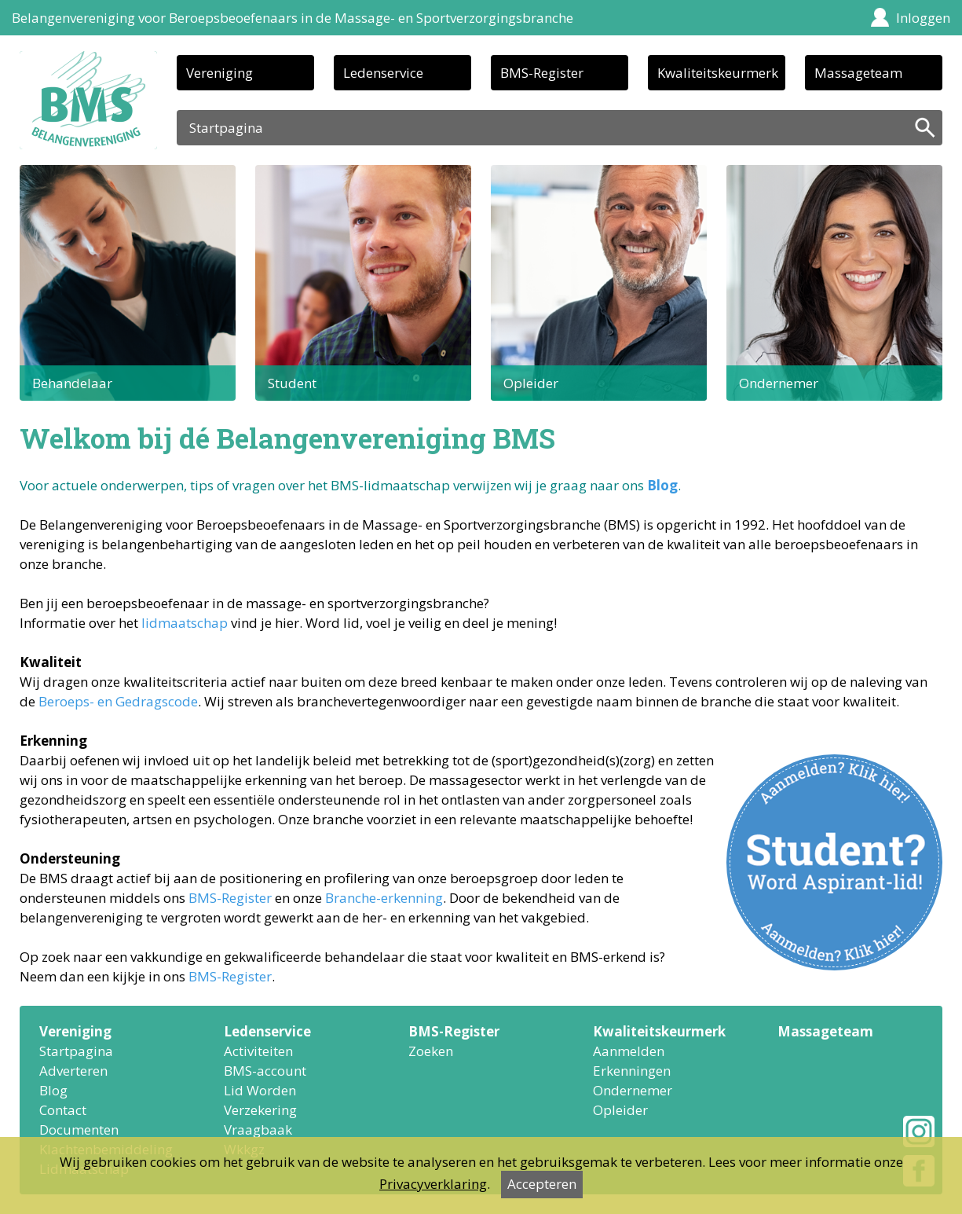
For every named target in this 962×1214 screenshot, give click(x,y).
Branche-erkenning (384, 898)
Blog (662, 485)
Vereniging (219, 73)
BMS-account (265, 1071)
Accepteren (541, 1184)
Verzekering (260, 1110)
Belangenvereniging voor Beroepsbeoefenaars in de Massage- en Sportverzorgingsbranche (292, 18)
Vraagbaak (258, 1129)
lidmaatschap (184, 623)
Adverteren (73, 1071)
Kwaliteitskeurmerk (717, 73)
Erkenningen (632, 1071)
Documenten (79, 1129)
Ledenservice (383, 73)
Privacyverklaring (433, 1184)
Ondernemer (632, 1090)
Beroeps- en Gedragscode (118, 701)
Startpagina (76, 1051)
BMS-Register (541, 73)
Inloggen (923, 18)
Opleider (620, 1110)
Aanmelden (628, 1051)
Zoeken (430, 1051)
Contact (62, 1110)
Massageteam (858, 73)
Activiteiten (258, 1051)
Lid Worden (260, 1090)
